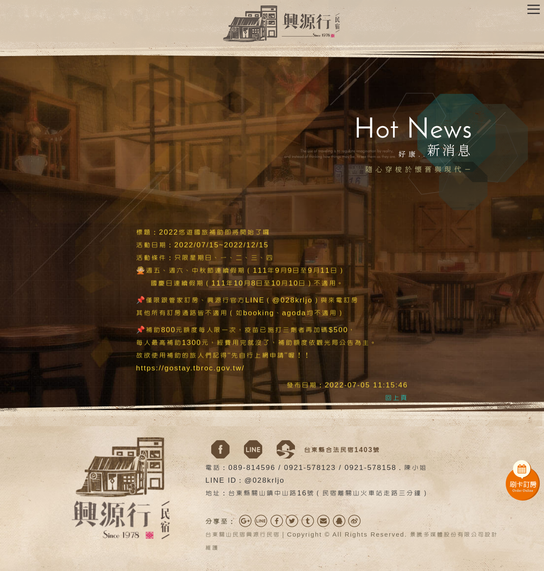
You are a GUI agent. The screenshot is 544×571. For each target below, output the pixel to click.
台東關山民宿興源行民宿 (242, 535)
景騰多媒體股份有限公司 (447, 535)
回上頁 (396, 398)
